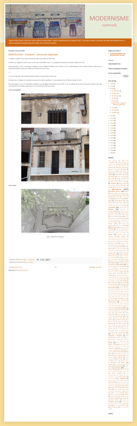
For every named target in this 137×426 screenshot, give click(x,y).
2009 (112, 150)
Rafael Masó (111, 382)
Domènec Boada (112, 211)
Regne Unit (124, 389)
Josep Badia (111, 296)
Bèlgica (127, 191)
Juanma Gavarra (121, 321)
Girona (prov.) (112, 254)
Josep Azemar (122, 294)
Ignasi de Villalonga (114, 261)
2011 (112, 145)
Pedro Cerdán (123, 369)
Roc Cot (115, 392)
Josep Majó (111, 303)
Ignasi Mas (124, 261)
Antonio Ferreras (125, 180)
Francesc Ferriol (114, 243)
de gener (114, 112)
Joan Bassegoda (124, 280)
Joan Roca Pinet (119, 286)
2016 (112, 133)
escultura (110, 225)
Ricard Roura (111, 391)
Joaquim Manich (114, 289)
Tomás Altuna (113, 403)
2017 (112, 130)
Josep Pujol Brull (118, 316)
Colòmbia (110, 205)
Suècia (124, 400)
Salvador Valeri (123, 396)
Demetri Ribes (123, 207)
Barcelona (25, 262)
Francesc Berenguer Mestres (117, 236)
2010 (112, 148)
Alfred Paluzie (114, 169)
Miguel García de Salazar (120, 353)
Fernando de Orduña (120, 232)
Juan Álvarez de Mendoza (122, 319)
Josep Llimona (123, 302)
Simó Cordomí (115, 400)
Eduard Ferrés (125, 213)
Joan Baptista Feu (112, 280)
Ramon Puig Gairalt (116, 387)
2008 (112, 153)
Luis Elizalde (117, 339)
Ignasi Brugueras (114, 259)
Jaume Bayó (122, 271)
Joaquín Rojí (124, 289)
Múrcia (123, 362)
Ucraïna (121, 403)
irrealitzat (121, 264)
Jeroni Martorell (118, 275)
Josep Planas (121, 314)
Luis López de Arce (114, 341)
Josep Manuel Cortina (121, 303)
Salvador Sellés (124, 394)
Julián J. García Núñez (114, 326)
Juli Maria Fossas (121, 323)
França (110, 234)
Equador (124, 223)
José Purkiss (126, 293)
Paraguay (126, 368)
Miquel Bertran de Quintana (115, 355)
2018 (112, 128)
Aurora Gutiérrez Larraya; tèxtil (121, 187)
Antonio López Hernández (116, 181)
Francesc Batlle (122, 234)
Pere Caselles (119, 375)
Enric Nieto (120, 220)
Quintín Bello (123, 380)
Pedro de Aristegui (112, 371)
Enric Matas (123, 218)
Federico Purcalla (120, 229)
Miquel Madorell (117, 357)
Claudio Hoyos (112, 203)
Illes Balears (112, 263)
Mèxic (109, 353)
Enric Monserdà (112, 220)
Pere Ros (110, 378)
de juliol (114, 98)
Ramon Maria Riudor (123, 385)
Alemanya (110, 167)
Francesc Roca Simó (116, 245)
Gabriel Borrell (119, 246)
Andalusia (123, 169)
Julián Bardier (111, 325)
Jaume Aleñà (113, 271)
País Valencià (118, 366)
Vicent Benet (117, 405)
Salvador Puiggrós (114, 394)
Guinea (111, 257)
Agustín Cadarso (112, 164)
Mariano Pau (111, 350)
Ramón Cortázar (112, 385)
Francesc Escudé (114, 241)
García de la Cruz (112, 250)
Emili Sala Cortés (124, 214)
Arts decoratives (122, 185)
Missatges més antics (95, 267)
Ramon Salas (117, 389)
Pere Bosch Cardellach (115, 373)
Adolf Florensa (112, 160)
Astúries (110, 187)
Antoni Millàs (111, 176)
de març (114, 110)
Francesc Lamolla (124, 243)
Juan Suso (112, 321)
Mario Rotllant (117, 351)
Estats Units (118, 225)
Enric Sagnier (113, 221)
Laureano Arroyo (118, 330)
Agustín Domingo (122, 164)
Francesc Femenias (124, 241)
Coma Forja (118, 205)
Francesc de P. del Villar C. (114, 237)
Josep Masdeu (121, 309)
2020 (112, 123)
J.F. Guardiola (111, 268)
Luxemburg (124, 341)
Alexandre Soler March (122, 167)
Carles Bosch (118, 198)
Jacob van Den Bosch (123, 270)
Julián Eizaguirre (122, 325)
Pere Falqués (122, 376)
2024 (112, 88)
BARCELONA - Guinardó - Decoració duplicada (33, 54)
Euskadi (126, 225)
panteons (117, 368)
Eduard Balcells (114, 213)
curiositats (30, 262)
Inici (55, 267)
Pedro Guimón (123, 371)
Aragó (127, 181)
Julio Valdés (112, 328)
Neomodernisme (119, 364)
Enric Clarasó (119, 216)
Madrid (110, 343)
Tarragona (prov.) (113, 401)
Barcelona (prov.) (114, 191)
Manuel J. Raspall (112, 344)
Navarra (110, 364)
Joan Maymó (123, 284)
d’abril (114, 107)
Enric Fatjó (115, 218)
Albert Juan (111, 165)
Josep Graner (112, 302)
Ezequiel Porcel (123, 227)
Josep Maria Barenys (113, 305)
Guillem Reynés (113, 255)
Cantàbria (110, 198)
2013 (112, 140)
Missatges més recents (15, 267)
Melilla (125, 351)
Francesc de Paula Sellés (123, 239)
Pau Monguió (113, 369)
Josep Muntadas (112, 310)
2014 (112, 138)
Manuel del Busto (121, 342)
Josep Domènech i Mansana (118, 300)
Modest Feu (116, 360)
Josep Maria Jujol (118, 307)
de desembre (116, 91)
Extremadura (114, 227)
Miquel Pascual (119, 359)
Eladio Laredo (113, 214)
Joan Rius (110, 286)
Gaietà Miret (117, 248)
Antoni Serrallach (121, 178)
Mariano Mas (124, 348)
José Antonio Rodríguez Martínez (116, 291)
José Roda (113, 294)
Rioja (109, 392)
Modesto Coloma (125, 360)
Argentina (113, 183)
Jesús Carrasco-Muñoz (121, 277)
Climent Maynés (122, 203)
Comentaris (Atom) (22, 270)
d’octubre (114, 93)
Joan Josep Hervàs (113, 284)
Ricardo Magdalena (122, 391)
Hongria (118, 257)
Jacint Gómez (112, 270)
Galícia (124, 248)
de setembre (115, 96)
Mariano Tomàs (120, 350)
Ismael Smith (119, 266)
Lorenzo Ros (120, 337)
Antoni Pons (120, 176)
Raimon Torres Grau (122, 382)
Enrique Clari (123, 221)
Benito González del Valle (116, 193)
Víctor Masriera (114, 407)
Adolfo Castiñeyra (122, 162)
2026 (112, 84)
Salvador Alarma (124, 392)
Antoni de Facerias (113, 171)
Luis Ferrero (126, 339)
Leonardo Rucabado (118, 332)
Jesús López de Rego (113, 278)
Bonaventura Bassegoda (120, 195)
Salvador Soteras (114, 396)
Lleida (127, 332)
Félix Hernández (118, 230)
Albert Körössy (122, 165)
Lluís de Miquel (117, 334)
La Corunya (120, 328)
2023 (112, 115)
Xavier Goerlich (123, 407)
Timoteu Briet (125, 401)
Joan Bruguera (114, 282)
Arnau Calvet (122, 183)
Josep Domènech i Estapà (122, 298)
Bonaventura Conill (113, 196)
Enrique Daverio (113, 223)
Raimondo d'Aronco (112, 384)
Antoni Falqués (119, 173)
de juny (114, 100)
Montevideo (114, 362)
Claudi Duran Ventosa (121, 202)
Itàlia (125, 266)
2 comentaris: (31, 259)
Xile (109, 408)
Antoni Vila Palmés (113, 180)
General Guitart (122, 252)
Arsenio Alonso (111, 185)
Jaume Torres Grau (114, 273)
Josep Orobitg (121, 310)
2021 (112, 120)
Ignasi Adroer (125, 257)
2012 (112, 143)
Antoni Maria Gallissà (120, 174)
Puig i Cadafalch (120, 378)
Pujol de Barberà (112, 380)
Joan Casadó (123, 282)
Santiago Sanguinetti (123, 398)
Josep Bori (120, 296)
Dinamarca (122, 209)
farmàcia (110, 229)
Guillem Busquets (124, 254)
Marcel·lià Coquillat (113, 348)
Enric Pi (127, 220)
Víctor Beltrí (125, 405)
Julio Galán (126, 326)
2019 (112, 125)
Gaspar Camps (112, 252)
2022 (112, 118)
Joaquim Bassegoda (124, 287)
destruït (110, 209)
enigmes (112, 216)
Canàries (124, 196)
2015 (112, 135)
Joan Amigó (124, 278)
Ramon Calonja (123, 384)
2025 (112, 86)
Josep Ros (119, 318)
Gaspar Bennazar (123, 250)
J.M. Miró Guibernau (122, 268)
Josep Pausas (118, 312)
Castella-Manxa (118, 200)
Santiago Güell (112, 398)
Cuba (125, 205)
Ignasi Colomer (125, 259)
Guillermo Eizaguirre (124, 255)
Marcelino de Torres (120, 346)
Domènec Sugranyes (124, 211)
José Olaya (118, 293)
